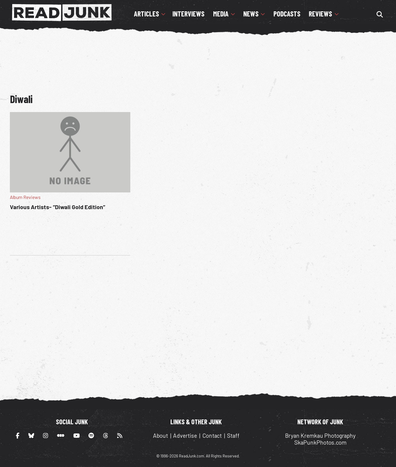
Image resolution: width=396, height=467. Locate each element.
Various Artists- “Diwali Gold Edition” (57, 206)
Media (221, 14)
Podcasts (286, 14)
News (251, 14)
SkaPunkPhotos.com (320, 442)
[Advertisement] (198, 61)
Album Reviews (25, 197)
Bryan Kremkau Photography (320, 435)
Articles (146, 14)
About (160, 435)
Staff (233, 435)
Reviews (320, 14)
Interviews (188, 14)
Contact (212, 435)
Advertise (185, 435)
